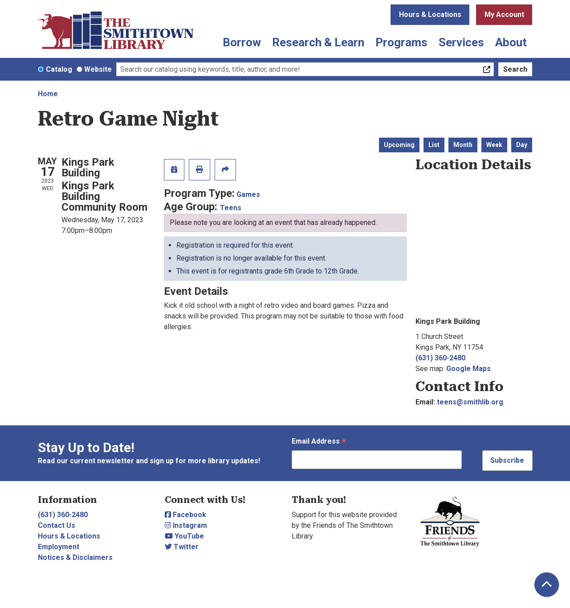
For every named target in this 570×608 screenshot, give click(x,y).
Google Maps (468, 368)
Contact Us (56, 525)
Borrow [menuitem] (242, 42)
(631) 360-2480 (440, 358)
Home (48, 94)
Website (98, 69)
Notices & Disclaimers (75, 557)
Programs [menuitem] (401, 42)
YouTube (184, 536)
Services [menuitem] (461, 42)
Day (521, 144)
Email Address (319, 442)
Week (494, 144)
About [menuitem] (511, 42)
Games (248, 194)
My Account (504, 14)
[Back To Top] (546, 584)
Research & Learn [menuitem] (318, 42)
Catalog (59, 69)
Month (462, 144)
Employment (58, 547)
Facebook (185, 514)
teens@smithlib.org (470, 402)
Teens (230, 208)
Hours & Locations (430, 14)
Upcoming (399, 144)
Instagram (186, 525)
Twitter (182, 547)
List (434, 144)
